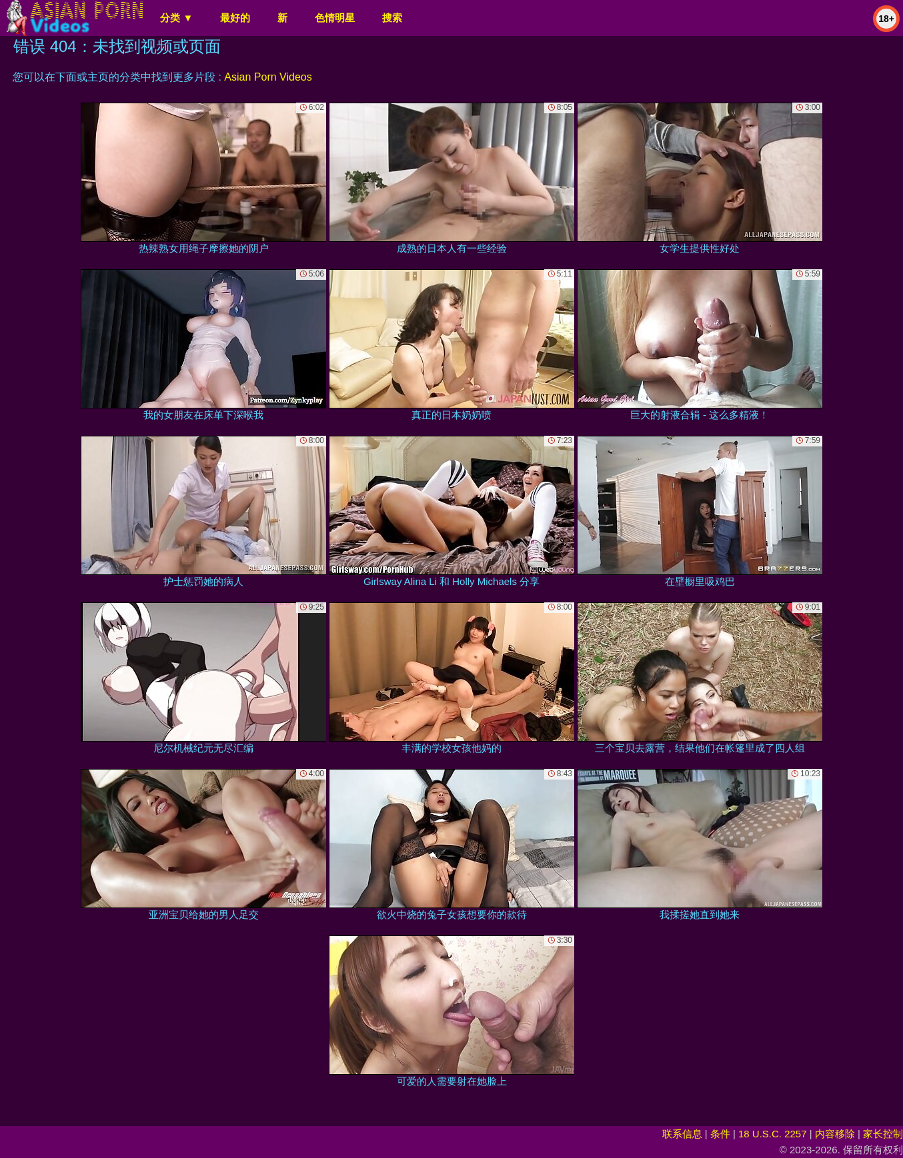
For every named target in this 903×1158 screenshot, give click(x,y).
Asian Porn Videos (267, 77)
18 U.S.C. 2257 (772, 1133)
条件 (720, 1133)
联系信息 (682, 1133)
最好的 (235, 17)
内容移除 (835, 1133)
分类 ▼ (176, 17)
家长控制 (883, 1133)
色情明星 (335, 17)
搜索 (392, 17)
